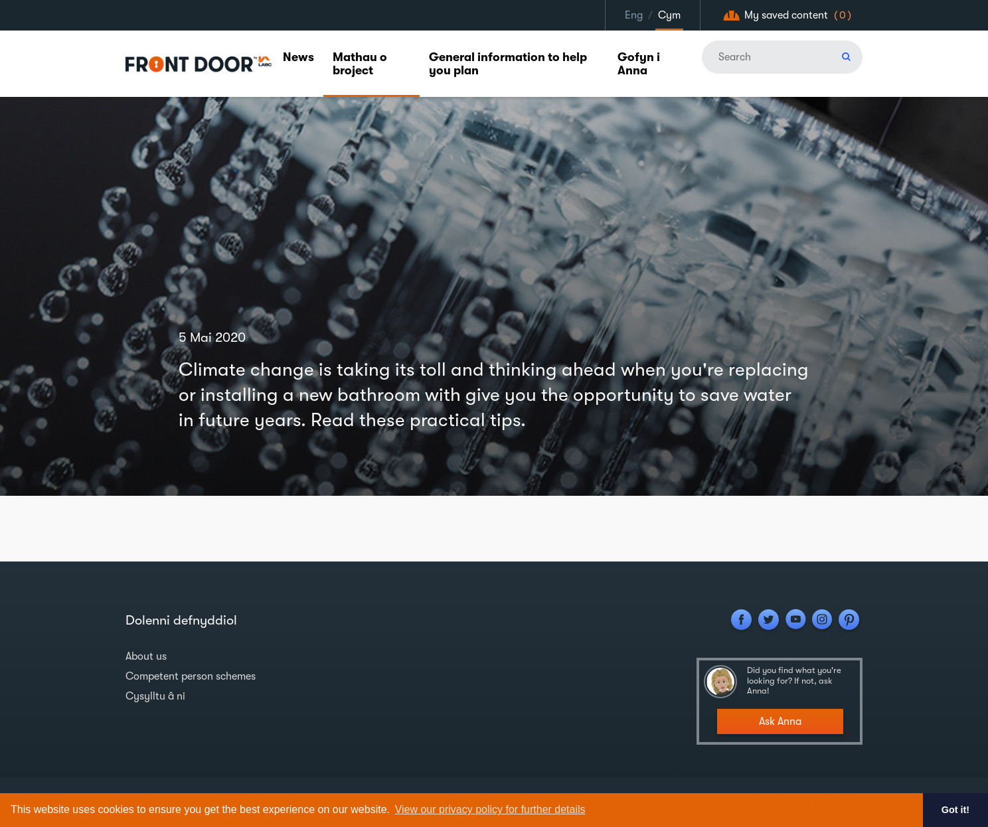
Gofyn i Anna (639, 63)
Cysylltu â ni (155, 696)
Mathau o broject (360, 63)
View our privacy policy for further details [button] (490, 809)
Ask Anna (780, 721)
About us (146, 656)
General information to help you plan (508, 63)
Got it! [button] (955, 809)
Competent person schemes (190, 676)
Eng (634, 15)
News (298, 57)
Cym (669, 15)
